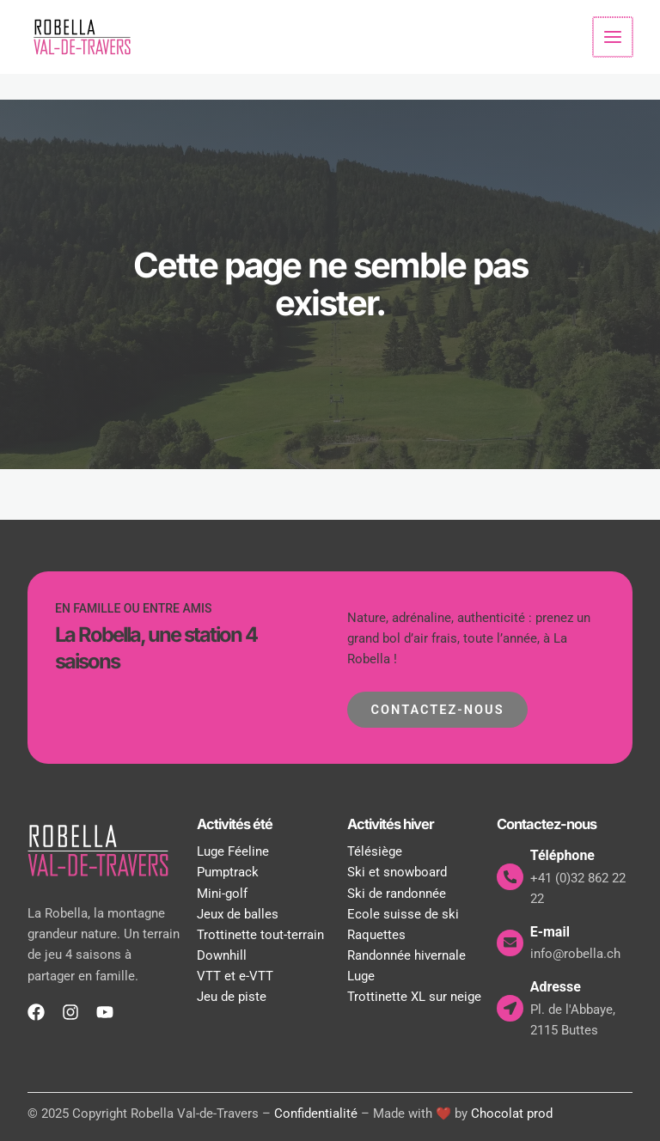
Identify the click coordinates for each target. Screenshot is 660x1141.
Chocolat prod (512, 1113)
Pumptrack (228, 873)
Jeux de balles (237, 914)
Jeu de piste (231, 996)
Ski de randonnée (396, 893)
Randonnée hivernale (406, 955)
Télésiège (374, 852)
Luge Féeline (233, 852)
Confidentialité (316, 1113)
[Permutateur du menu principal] (613, 37)
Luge (361, 976)
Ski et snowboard (397, 873)
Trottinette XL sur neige (414, 996)
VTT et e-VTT (235, 976)
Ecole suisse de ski (403, 914)
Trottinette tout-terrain (260, 935)
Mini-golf (222, 893)
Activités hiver (390, 824)
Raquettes (376, 935)
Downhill (222, 955)
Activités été (234, 824)
